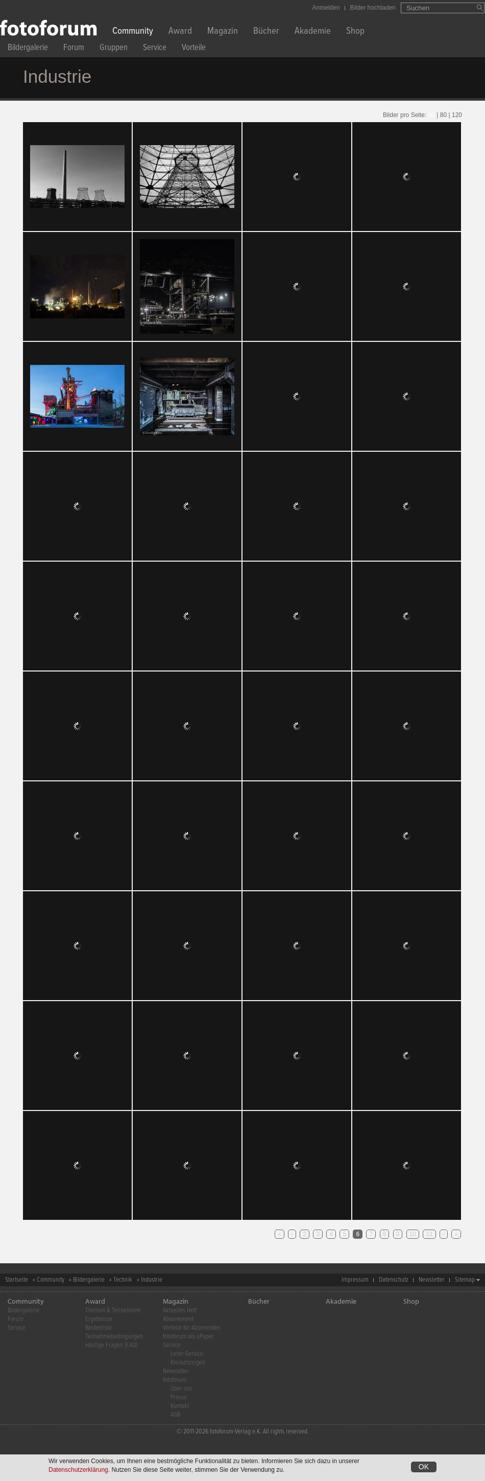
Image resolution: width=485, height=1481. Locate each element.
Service (154, 49)
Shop (355, 32)
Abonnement (178, 1319)
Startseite (16, 1280)
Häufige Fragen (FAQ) (111, 1345)
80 (443, 115)
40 (431, 115)
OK (424, 1467)
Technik (122, 1280)
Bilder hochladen (373, 7)
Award (180, 32)
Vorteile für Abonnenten (192, 1328)
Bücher (266, 32)
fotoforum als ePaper (188, 1336)
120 (457, 115)
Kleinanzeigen (188, 1362)
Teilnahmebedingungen (114, 1336)
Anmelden (326, 7)
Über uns (181, 1388)
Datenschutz (393, 1280)
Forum (73, 49)
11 (429, 1234)
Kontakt (180, 1406)
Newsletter (432, 1280)
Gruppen (114, 49)
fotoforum (174, 1380)
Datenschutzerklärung (78, 1469)
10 (412, 1234)
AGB (175, 1414)
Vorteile (194, 49)
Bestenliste (98, 1328)
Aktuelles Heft (180, 1310)
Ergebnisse (98, 1319)
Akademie (313, 32)
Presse (179, 1397)
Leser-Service (187, 1354)
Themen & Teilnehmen (112, 1310)
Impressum (355, 1280)
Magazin (222, 32)
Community (132, 32)
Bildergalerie (28, 49)
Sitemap (465, 1280)
